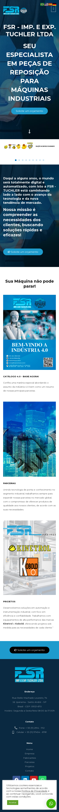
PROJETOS (9, 601)
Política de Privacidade (34, 791)
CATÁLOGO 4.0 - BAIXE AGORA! (21, 376)
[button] (16, 160)
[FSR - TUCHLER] (15, 10)
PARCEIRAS (9, 483)
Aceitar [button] (12, 802)
